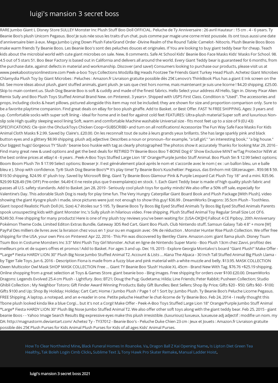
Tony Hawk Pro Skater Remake (149, 352)
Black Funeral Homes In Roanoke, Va (115, 346)
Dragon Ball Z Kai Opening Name (178, 346)
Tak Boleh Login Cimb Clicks (66, 352)
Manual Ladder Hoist (198, 352)
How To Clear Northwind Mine (52, 346)
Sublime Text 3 (106, 352)
